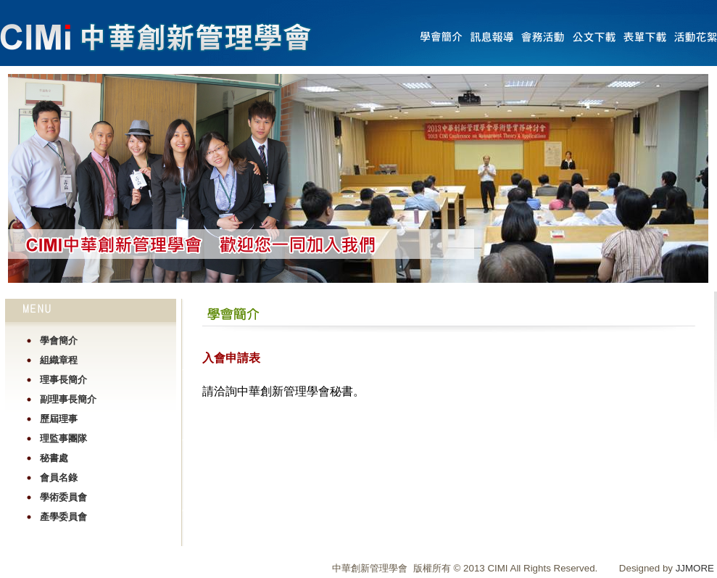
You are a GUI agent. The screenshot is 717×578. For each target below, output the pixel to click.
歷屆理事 (59, 418)
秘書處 (54, 458)
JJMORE (695, 568)
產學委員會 (63, 516)
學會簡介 (59, 340)
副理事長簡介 (68, 399)
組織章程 (59, 360)
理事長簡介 (63, 379)
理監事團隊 (63, 438)
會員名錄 (59, 477)
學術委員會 (63, 497)
